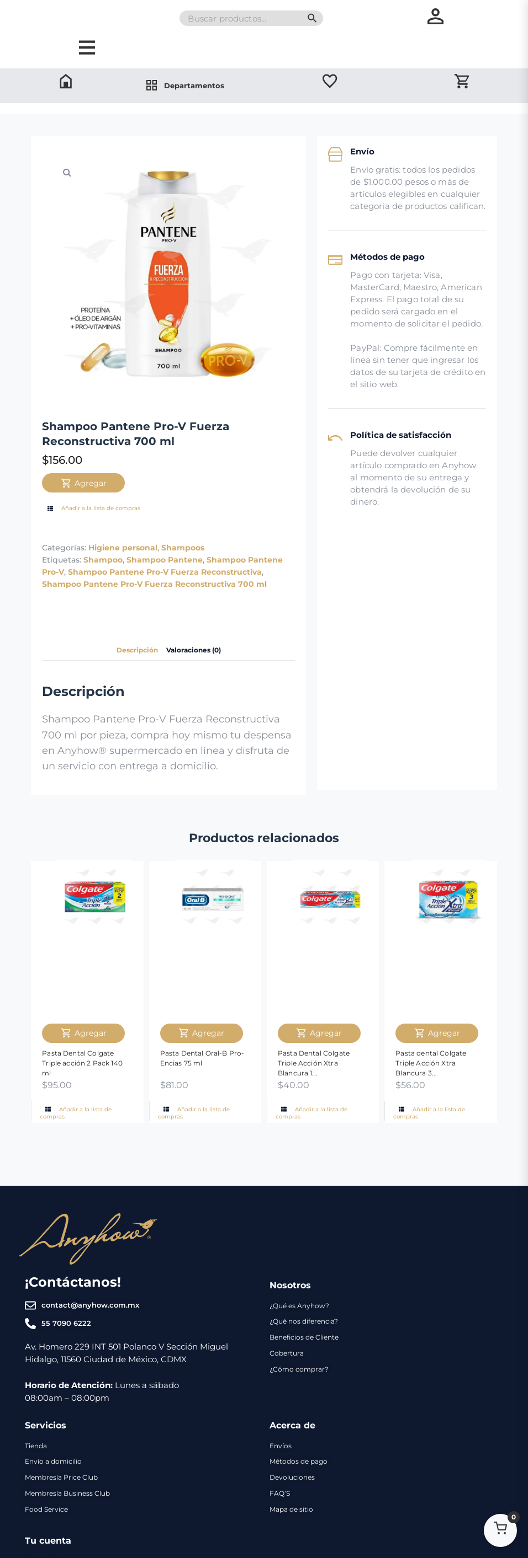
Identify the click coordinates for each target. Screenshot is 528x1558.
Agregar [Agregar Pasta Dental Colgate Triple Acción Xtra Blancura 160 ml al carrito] (319, 1063)
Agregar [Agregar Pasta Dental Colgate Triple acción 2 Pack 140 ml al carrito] (84, 1063)
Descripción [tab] (131, 681)
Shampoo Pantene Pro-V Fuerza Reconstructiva (165, 603)
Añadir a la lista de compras (92, 539)
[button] (67, 203)
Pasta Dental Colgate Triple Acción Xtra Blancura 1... (314, 1093)
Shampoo (103, 591)
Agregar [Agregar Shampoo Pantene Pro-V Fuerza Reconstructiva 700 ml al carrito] (84, 514)
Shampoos (182, 579)
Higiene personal (122, 579)
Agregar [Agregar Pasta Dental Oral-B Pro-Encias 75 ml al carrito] (201, 1063)
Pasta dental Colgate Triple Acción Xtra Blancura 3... (430, 1093)
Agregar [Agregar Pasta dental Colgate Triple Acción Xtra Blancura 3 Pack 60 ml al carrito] (437, 1063)
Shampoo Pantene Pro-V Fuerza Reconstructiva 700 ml (154, 615)
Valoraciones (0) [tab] (198, 681)
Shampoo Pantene (164, 591)
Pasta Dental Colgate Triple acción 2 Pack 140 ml (82, 1093)
